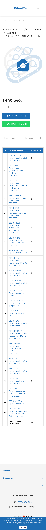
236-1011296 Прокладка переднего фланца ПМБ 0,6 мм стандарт (17, 213)
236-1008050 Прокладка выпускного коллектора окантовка (14, 228)
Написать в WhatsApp (16, 124)
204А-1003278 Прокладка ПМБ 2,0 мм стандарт (18, 158)
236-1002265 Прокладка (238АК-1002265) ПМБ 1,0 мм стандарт (16, 171)
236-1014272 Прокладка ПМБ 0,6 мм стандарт (18, 323)
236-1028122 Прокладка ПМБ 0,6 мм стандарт (18, 360)
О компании (8, 478)
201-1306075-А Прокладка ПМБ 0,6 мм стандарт (18, 273)
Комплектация (10, 138)
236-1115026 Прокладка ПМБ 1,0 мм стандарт (18, 381)
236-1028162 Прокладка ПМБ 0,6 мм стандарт (18, 370)
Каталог (6, 471)
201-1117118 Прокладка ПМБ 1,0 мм (18, 313)
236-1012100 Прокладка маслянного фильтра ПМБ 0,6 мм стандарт (18, 185)
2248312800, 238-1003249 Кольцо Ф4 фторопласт (17, 303)
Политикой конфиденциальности (28, 524)
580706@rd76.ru (25, 502)
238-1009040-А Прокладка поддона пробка (18, 293)
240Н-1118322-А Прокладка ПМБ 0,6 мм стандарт (18, 283)
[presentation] (43, 133)
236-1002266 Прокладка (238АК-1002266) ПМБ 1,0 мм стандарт (16, 348)
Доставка (28, 138)
